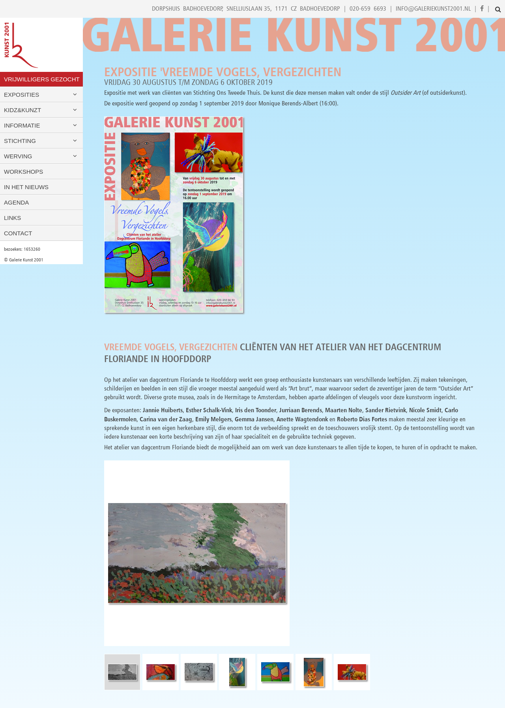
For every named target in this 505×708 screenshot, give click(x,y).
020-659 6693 (368, 8)
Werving (41, 156)
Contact (18, 233)
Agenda (16, 202)
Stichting (41, 140)
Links (12, 217)
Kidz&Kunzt (41, 110)
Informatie (41, 125)
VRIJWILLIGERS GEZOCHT (42, 79)
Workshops (23, 171)
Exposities (41, 94)
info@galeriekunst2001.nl (433, 8)
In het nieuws (26, 187)
